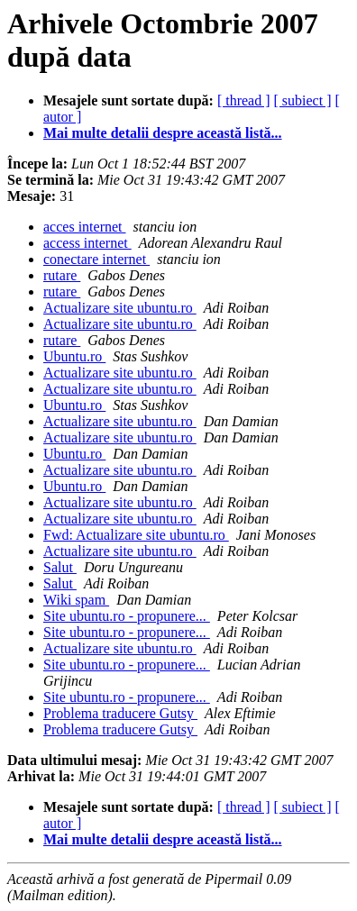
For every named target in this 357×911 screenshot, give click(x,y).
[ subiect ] (303, 100)
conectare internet (96, 259)
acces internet (84, 226)
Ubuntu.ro (74, 356)
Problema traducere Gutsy (120, 713)
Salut (60, 567)
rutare (61, 275)
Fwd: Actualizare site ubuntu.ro (136, 534)
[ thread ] (243, 100)
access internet (87, 243)
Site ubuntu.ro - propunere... (126, 616)
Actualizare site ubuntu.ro (120, 307)
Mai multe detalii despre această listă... (162, 133)
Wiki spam (76, 599)
